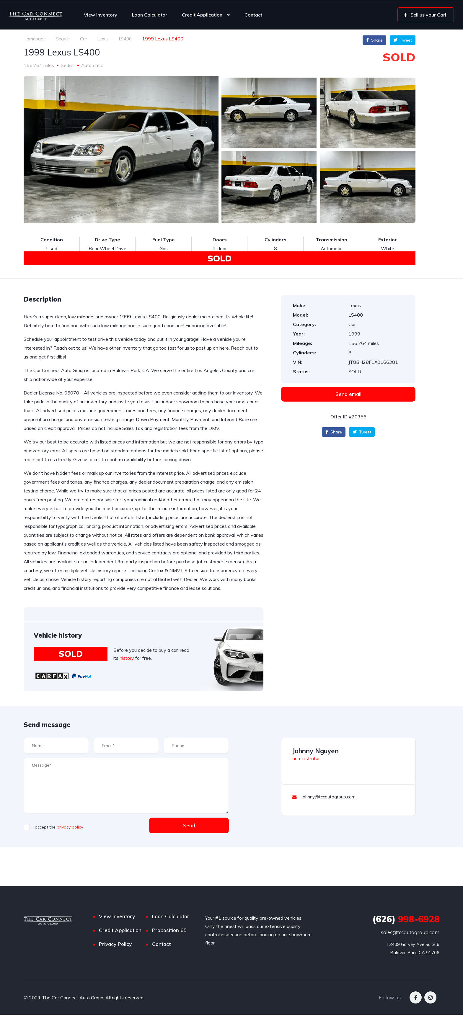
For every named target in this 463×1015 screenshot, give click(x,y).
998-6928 (405, 919)
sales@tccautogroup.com (410, 932)
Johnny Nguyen (315, 751)
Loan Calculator (149, 15)
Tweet (402, 40)
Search (64, 39)
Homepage (35, 39)
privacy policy (70, 827)
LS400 (130, 39)
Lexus (106, 39)
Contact (253, 15)
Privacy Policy (115, 944)
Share (374, 40)
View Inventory (100, 15)
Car (86, 39)
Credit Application (202, 15)
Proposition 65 (169, 930)
